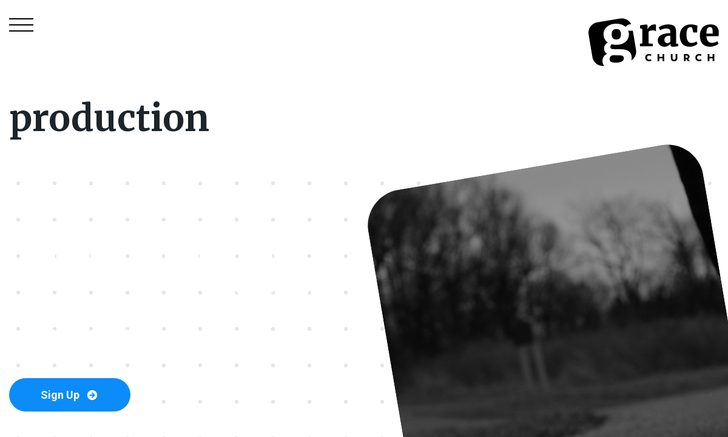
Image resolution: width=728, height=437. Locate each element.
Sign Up (70, 395)
